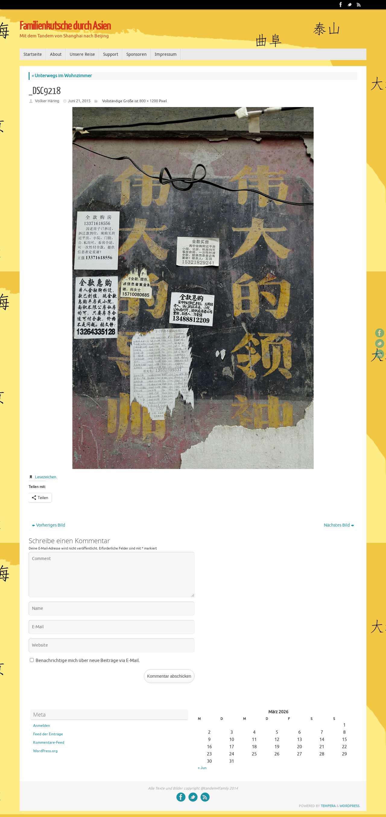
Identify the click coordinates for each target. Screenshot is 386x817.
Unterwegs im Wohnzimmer (61, 76)
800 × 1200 (148, 100)
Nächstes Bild (339, 525)
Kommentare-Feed (48, 742)
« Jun (202, 767)
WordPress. (350, 806)
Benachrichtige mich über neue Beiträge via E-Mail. (88, 660)
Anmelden (41, 725)
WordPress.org (45, 751)
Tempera (328, 806)
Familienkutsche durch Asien (65, 26)
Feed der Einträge (48, 734)
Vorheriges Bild (48, 525)
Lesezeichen (45, 477)
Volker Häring (47, 100)
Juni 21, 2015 (79, 100)
